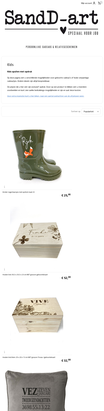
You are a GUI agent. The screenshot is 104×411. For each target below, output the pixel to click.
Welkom (7, 68)
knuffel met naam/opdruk (42, 259)
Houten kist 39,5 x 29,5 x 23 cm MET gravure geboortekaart (83, 166)
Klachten (40, 348)
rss (47, 406)
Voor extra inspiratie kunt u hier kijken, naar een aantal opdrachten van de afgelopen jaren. (65, 104)
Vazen (6, 109)
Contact (7, 137)
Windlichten (9, 99)
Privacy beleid (42, 345)
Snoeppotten (9, 94)
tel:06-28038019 (8, 391)
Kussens (7, 113)
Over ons (40, 331)
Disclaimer (40, 341)
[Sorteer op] (84, 121)
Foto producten (10, 77)
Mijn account (88, 3)
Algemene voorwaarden (46, 335)
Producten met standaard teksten (12, 83)
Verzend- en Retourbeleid (47, 338)
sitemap (43, 406)
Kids (5, 118)
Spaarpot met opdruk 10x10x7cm (45, 306)
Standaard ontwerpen (13, 132)
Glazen (6, 123)
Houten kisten (10, 104)
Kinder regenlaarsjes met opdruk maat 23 (48, 167)
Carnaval (7, 72)
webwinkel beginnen (55, 406)
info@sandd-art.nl (9, 395)
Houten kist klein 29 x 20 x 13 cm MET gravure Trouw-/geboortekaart (46, 212)
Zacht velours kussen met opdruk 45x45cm (82, 212)
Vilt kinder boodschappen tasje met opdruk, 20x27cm (83, 258)
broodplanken (10, 89)
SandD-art (41, 383)
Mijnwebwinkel (74, 406)
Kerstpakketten (10, 128)
